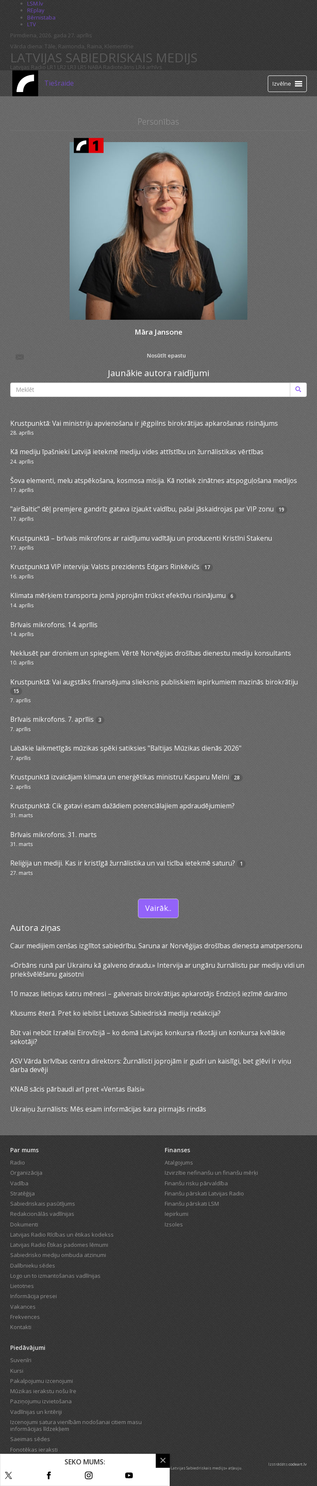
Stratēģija (22, 1193)
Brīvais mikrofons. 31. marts (53, 834)
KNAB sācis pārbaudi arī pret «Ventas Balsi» (77, 1089)
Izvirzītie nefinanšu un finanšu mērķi (211, 1172)
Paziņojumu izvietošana (41, 1401)
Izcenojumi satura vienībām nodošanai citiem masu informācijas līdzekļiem (76, 1425)
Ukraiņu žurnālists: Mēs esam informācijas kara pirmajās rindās (108, 1109)
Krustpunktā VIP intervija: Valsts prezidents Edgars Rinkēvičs (104, 566)
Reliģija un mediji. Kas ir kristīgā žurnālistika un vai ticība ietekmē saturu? (122, 863)
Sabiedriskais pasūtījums (42, 1203)
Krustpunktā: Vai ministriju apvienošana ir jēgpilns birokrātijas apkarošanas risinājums (144, 423)
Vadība (19, 1183)
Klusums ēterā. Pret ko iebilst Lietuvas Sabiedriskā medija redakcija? (115, 1013)
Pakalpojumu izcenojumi (41, 1381)
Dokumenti (24, 1224)
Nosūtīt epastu (100, 356)
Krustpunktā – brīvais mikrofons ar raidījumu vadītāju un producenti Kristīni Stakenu (141, 538)
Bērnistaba (41, 17)
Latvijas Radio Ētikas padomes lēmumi (59, 1245)
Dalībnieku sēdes (32, 1265)
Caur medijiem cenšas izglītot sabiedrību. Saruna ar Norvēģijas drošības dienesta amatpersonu (156, 945)
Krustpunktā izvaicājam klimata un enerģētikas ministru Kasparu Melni (119, 777)
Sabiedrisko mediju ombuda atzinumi (58, 1255)
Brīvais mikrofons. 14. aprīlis (54, 624)
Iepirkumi (176, 1214)
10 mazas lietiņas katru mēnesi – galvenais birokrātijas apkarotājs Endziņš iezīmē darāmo (148, 993)
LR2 (61, 67)
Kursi (16, 1370)
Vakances (23, 1306)
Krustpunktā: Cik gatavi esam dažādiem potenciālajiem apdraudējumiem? (122, 805)
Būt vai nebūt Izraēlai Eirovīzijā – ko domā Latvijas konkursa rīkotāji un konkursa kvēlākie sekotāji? (147, 1037)
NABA (95, 67)
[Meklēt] (298, 390)
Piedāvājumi (27, 1348)
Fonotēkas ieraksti (34, 1449)
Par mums (24, 1150)
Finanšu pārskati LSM (192, 1203)
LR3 (71, 67)
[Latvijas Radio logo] (25, 83)
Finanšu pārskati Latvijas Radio (204, 1193)
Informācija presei (33, 1296)
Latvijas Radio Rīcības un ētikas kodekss (62, 1234)
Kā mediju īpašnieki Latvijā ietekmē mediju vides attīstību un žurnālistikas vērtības (137, 451)
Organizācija (26, 1172)
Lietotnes (22, 1286)
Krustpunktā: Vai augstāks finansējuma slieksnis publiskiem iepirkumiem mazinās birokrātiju (154, 682)
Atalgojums (179, 1162)
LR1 (51, 67)
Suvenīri (20, 1360)
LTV (31, 24)
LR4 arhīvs (149, 67)
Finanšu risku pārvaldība (196, 1183)
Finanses (177, 1150)
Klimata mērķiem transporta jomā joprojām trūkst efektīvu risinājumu (118, 595)
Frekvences (25, 1317)
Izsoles (174, 1224)
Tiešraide (59, 83)
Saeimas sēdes (30, 1439)
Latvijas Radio (28, 67)
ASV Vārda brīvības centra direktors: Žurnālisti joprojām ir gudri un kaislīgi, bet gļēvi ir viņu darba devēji (150, 1065)
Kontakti (20, 1327)
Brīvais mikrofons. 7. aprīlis (52, 719)
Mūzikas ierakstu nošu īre (43, 1391)
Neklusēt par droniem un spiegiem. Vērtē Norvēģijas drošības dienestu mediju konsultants (150, 653)
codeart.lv (298, 1464)
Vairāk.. (158, 908)
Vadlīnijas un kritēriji (36, 1412)
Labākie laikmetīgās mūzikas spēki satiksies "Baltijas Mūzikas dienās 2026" (125, 748)
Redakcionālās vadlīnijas (42, 1214)
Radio (17, 1162)
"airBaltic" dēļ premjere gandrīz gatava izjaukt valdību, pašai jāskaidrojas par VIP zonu (142, 509)
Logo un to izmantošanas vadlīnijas (55, 1275)
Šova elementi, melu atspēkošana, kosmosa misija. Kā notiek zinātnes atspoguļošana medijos (153, 480)
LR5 (82, 67)
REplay (36, 10)
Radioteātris (119, 67)
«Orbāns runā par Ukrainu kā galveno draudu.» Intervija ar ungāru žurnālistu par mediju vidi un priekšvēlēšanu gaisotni (157, 969)
